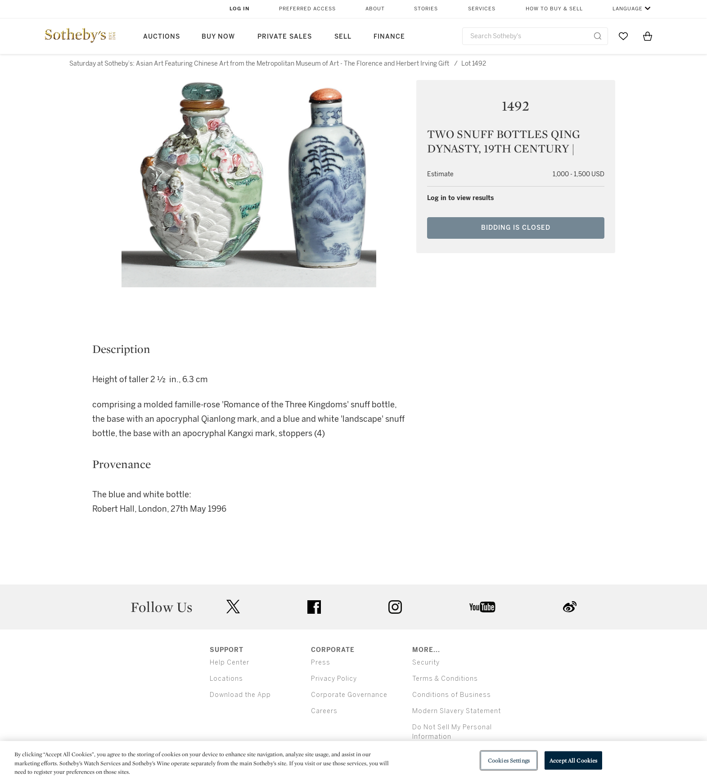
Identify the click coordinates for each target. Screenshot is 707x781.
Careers (324, 711)
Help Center (229, 662)
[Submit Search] (597, 36)
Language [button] (627, 9)
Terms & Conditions (445, 679)
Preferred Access (307, 9)
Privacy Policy (334, 679)
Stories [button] (426, 9)
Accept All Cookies (573, 760)
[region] (353, 761)
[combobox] (535, 36)
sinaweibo (569, 606)
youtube (482, 607)
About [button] (375, 9)
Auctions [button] (161, 36)
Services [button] (481, 9)
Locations (226, 679)
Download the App (240, 695)
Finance (389, 36)
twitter (233, 607)
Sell (342, 36)
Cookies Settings (509, 760)
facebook (314, 607)
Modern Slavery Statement (456, 711)
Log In (240, 9)
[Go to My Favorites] (623, 36)
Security (426, 662)
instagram (395, 607)
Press (320, 662)
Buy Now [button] (218, 36)
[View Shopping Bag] (647, 36)
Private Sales (284, 36)
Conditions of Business (451, 695)
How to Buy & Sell (554, 9)
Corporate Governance (349, 695)
